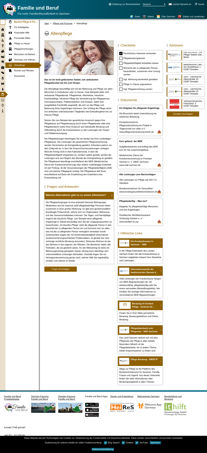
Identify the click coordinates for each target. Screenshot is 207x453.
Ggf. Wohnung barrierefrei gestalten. (138, 79)
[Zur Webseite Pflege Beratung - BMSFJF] (140, 370)
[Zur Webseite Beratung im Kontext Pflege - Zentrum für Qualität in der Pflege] (140, 312)
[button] (79, 195)
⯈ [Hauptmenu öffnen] (2, 22)
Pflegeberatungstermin (132, 58)
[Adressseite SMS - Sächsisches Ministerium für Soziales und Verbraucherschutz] (185, 81)
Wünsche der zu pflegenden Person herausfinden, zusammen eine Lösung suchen (139, 71)
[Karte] (134, 16)
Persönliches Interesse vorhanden (137, 53)
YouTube (141, 442)
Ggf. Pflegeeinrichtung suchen (135, 89)
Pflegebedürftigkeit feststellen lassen (138, 63)
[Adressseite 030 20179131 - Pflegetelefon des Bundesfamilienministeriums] (185, 56)
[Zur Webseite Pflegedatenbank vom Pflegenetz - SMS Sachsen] (140, 339)
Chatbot (127, 442)
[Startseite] (9, 16)
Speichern (155, 442)
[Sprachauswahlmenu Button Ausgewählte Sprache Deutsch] (154, 4)
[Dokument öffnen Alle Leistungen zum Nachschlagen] (140, 183)
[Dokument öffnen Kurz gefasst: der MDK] (140, 153)
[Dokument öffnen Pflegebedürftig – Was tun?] (140, 211)
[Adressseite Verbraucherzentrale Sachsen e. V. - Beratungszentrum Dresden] (185, 105)
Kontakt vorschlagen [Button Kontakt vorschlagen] (183, 114)
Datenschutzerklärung (102, 449)
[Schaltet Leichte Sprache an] (179, 4)
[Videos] (148, 16)
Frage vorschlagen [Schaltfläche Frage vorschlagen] (61, 269)
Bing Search (112, 442)
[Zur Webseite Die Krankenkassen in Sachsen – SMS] (140, 251)
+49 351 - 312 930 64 (14, 435)
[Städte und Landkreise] (191, 16)
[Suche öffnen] (199, 4)
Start (46, 23)
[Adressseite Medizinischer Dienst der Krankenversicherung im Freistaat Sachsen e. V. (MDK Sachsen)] (185, 69)
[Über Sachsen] (166, 16)
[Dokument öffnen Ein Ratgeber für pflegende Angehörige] (140, 120)
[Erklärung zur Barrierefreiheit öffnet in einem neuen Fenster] (124, 4)
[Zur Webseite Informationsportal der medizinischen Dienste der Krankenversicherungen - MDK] (140, 282)
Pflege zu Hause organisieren (135, 84)
